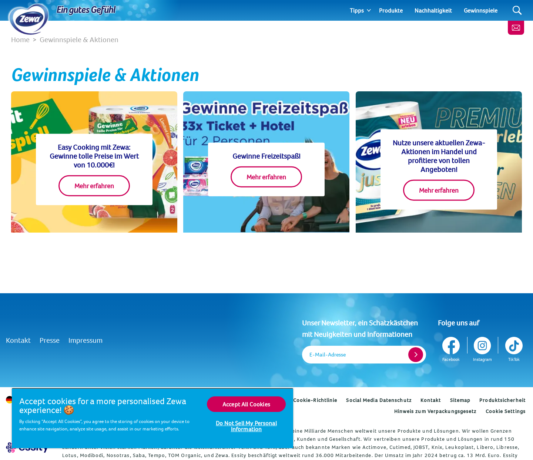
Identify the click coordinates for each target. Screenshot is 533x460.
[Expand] (368, 10)
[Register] (415, 354)
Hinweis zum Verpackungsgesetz (435, 411)
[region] (152, 418)
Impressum (85, 340)
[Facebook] (452, 347)
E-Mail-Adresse (327, 354)
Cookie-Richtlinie (315, 400)
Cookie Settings (506, 411)
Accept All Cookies (246, 404)
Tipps (357, 10)
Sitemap (460, 400)
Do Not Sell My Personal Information (246, 426)
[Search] (517, 10)
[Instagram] (482, 347)
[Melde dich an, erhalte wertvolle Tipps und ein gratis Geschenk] (516, 28)
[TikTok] (513, 347)
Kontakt (18, 340)
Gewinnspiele (480, 10)
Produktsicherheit (502, 400)
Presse (50, 340)
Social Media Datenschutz (378, 400)
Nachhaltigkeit (433, 10)
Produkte (391, 10)
